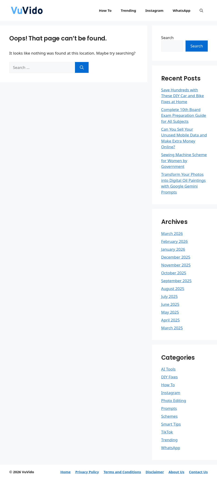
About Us (176, 472)
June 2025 (170, 304)
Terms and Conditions (122, 472)
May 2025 (170, 312)
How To (105, 10)
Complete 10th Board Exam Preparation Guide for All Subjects (183, 115)
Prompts (169, 408)
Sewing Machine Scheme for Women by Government (184, 160)
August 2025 (172, 288)
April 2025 (170, 320)
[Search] (82, 67)
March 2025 (172, 328)
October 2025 (173, 272)
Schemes (169, 416)
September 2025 (176, 280)
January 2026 (173, 249)
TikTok (167, 432)
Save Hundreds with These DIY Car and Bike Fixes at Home (182, 95)
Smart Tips (171, 424)
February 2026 (174, 241)
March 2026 (172, 233)
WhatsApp (181, 10)
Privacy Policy (87, 472)
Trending (128, 10)
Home (65, 472)
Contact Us (198, 472)
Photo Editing (173, 400)
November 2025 (176, 265)
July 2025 (169, 296)
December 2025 (175, 257)
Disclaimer (155, 472)
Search (167, 37)
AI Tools (168, 369)
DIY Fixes (169, 377)
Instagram (154, 10)
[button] (201, 10)
